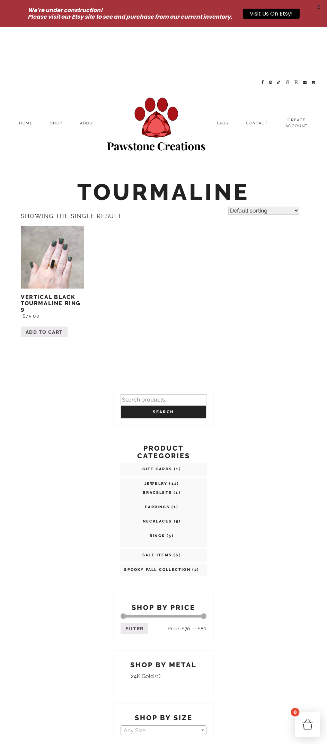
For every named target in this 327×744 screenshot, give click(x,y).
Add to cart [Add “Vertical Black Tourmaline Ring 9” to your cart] (44, 282)
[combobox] (163, 680)
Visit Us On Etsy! (271, 14)
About (88, 73)
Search (163, 362)
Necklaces (157, 471)
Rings (157, 486)
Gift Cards (157, 419)
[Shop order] (263, 160)
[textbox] (163, 680)
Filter (134, 579)
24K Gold (142, 626)
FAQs (223, 73)
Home (26, 73)
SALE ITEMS (157, 505)
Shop (56, 73)
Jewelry (155, 434)
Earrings (157, 457)
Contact (257, 73)
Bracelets (157, 443)
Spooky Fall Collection (157, 520)
